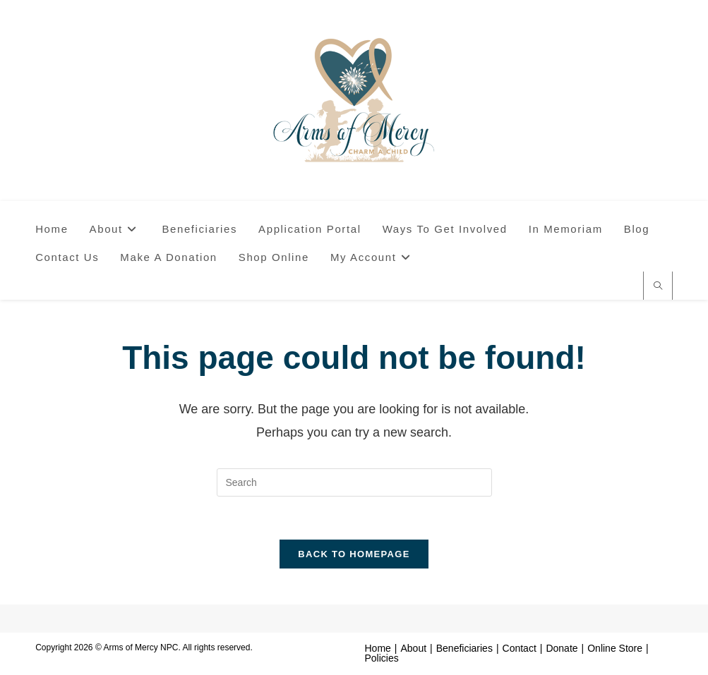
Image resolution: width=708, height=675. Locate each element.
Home (378, 648)
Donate (561, 648)
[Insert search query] (354, 482)
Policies (382, 658)
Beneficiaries (464, 648)
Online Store (614, 648)
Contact (519, 648)
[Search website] (658, 287)
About (414, 648)
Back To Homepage (353, 554)
